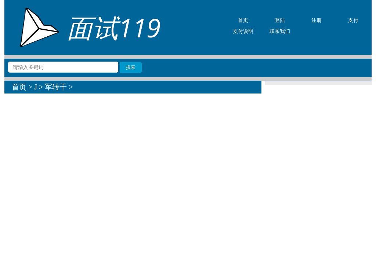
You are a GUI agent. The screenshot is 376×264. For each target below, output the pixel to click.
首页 (19, 87)
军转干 (56, 87)
